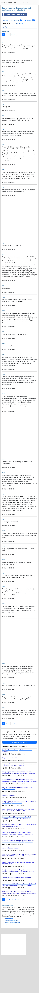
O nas (7, 963)
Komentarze (8, 23)
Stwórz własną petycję (19, 780)
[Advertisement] (19, 58)
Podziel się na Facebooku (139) (14, 14)
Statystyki (19, 23)
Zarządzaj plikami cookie (12, 961)
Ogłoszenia (16, 20)
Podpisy (30, 20)
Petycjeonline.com (8, 2)
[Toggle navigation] (35, 2)
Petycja (5, 20)
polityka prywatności (9, 27)
